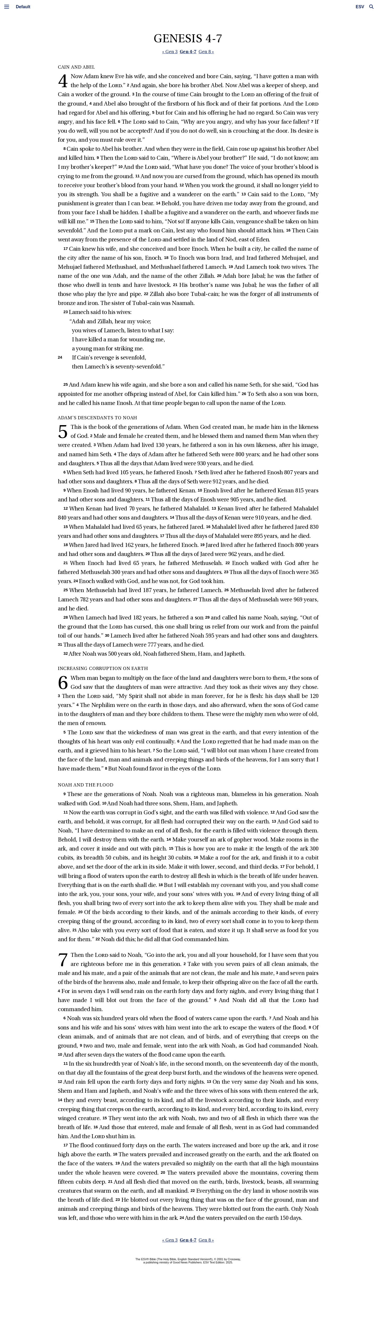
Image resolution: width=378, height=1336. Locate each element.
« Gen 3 (171, 52)
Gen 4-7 (189, 52)
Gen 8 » (207, 52)
